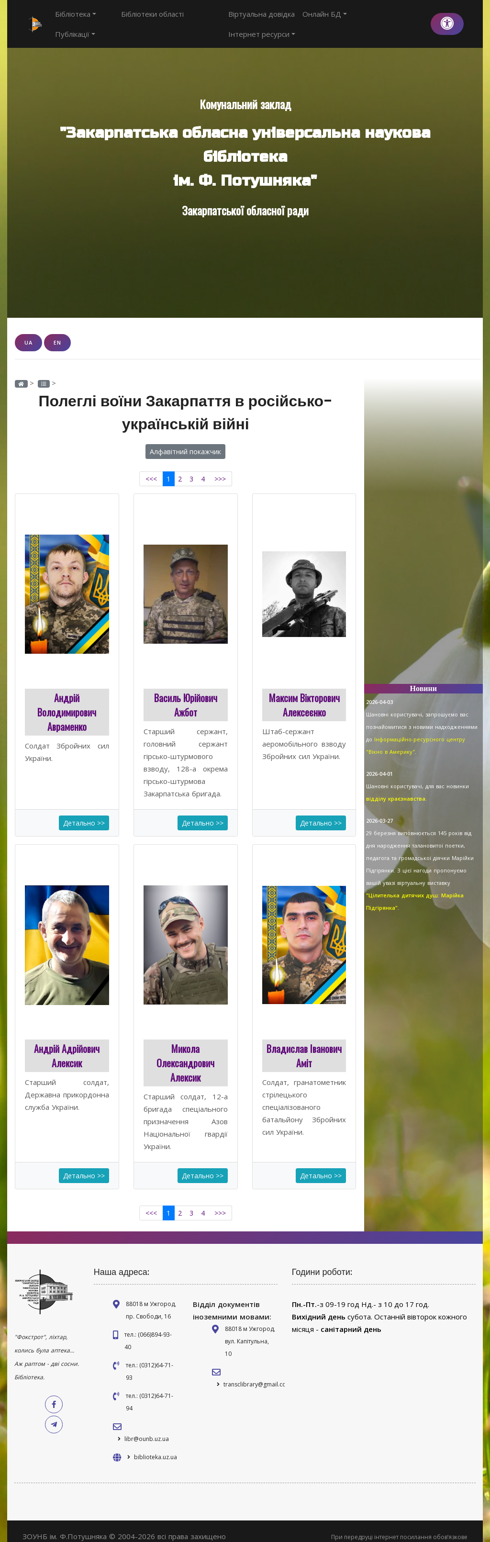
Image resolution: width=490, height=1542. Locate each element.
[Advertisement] (423, 522)
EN (57, 331)
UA (28, 331)
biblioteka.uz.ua (155, 1446)
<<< (151, 467)
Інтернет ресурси (389, 18)
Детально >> (84, 811)
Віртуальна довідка (263, 18)
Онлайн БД (326, 18)
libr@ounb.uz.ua (146, 1428)
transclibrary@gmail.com (257, 1373)
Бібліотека (75, 18)
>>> (220, 467)
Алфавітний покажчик (185, 440)
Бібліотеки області (135, 18)
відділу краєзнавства (395, 788)
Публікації (194, 18)
